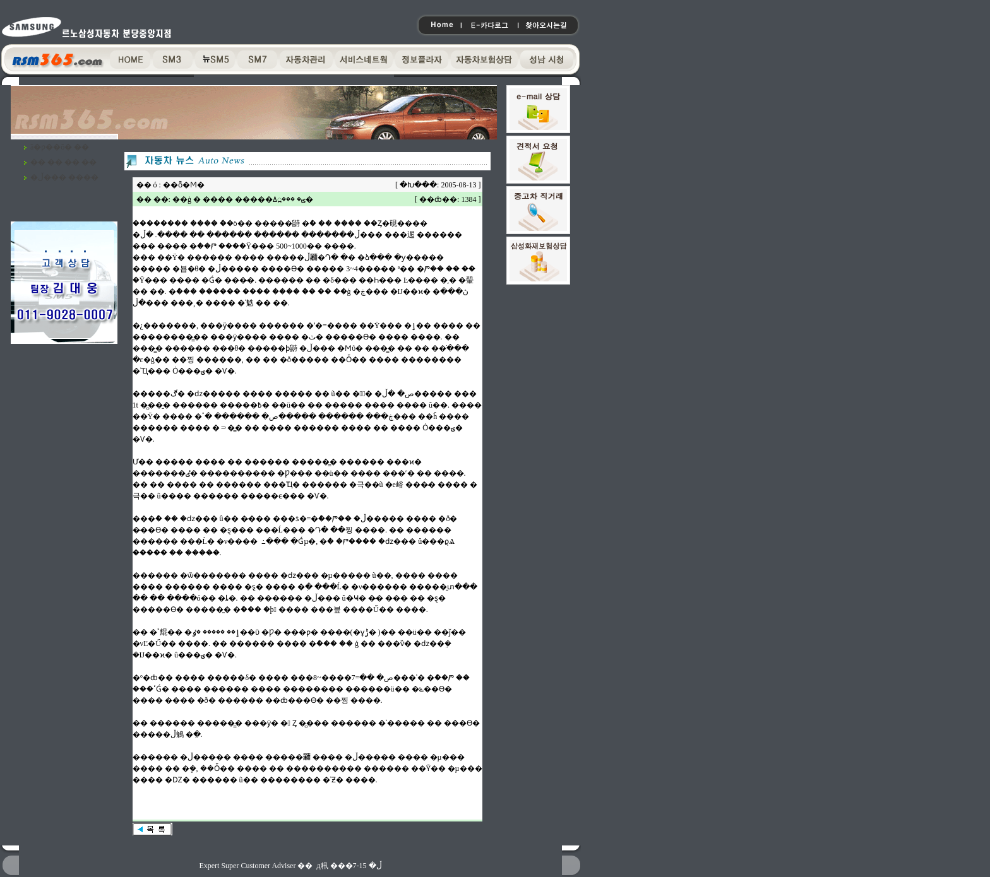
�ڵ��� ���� (64, 177)
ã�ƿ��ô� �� (59, 147)
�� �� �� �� (63, 162)
